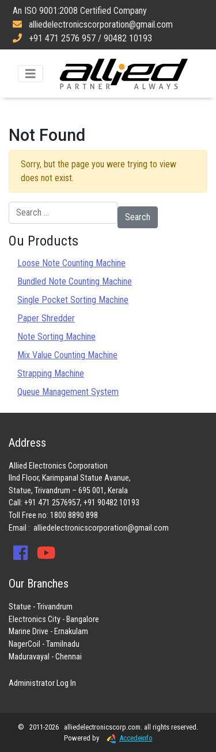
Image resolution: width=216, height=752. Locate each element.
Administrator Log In (42, 683)
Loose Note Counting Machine (71, 263)
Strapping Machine (50, 373)
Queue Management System (68, 391)
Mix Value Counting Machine (67, 355)
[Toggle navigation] (30, 74)
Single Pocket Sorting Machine (72, 299)
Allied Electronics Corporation (124, 73)
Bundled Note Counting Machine (74, 281)
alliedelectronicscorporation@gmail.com (101, 528)
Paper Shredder (46, 318)
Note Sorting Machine (56, 336)
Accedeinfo (127, 738)
